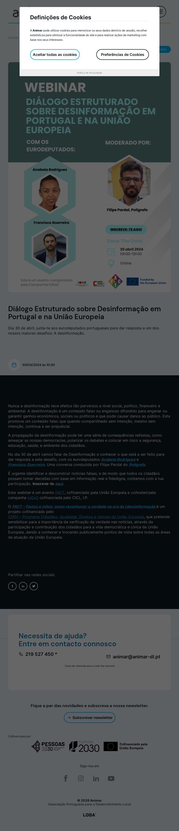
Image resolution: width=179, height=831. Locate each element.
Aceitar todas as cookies (55, 54)
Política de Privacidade (89, 72)
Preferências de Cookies (122, 54)
